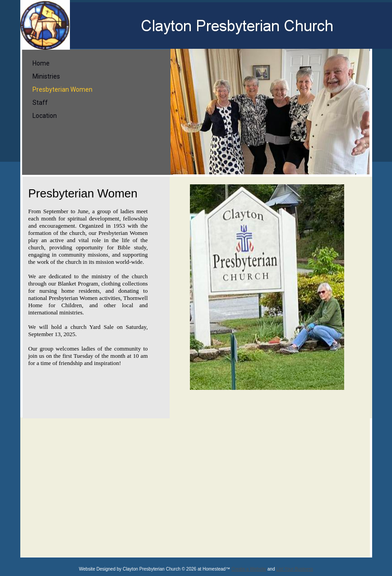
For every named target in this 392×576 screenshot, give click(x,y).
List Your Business (294, 569)
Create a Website (248, 569)
